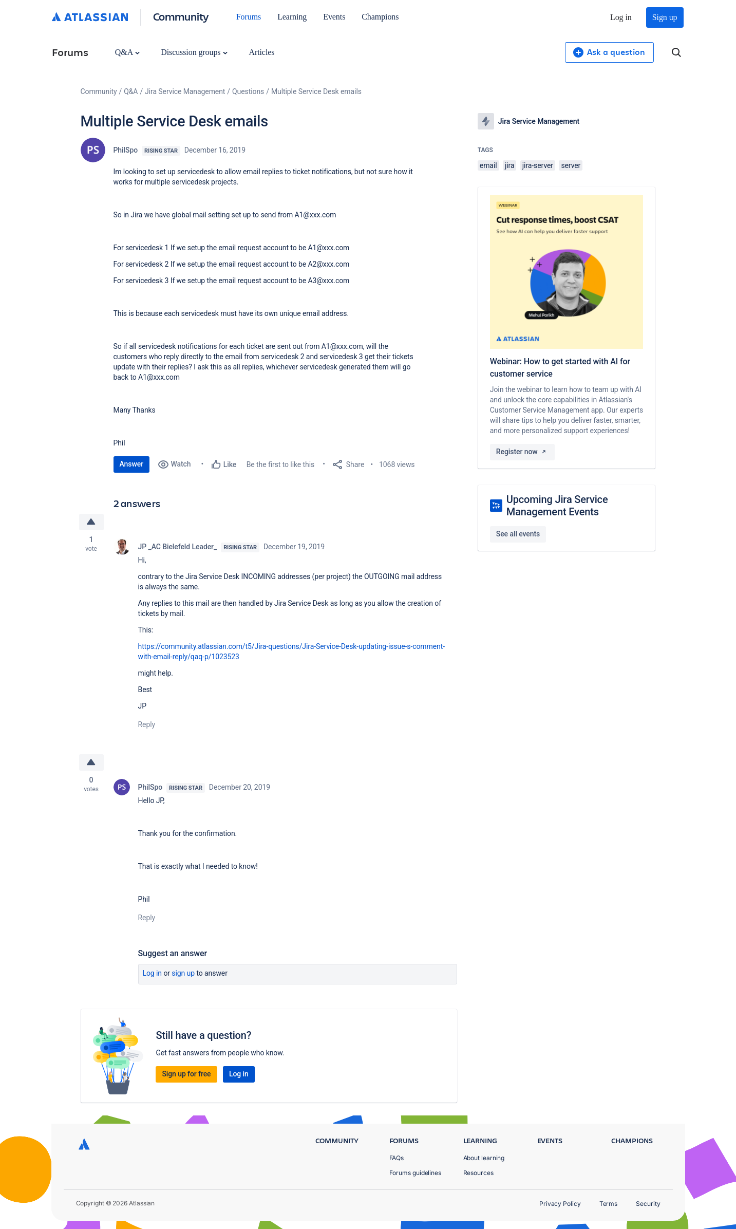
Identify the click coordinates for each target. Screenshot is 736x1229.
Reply (147, 724)
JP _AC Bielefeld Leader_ (177, 547)
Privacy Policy (560, 1203)
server (570, 165)
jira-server (537, 165)
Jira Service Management (185, 91)
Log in (621, 17)
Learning (292, 16)
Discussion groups (194, 52)
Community (181, 16)
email (488, 165)
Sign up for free (186, 1074)
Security (648, 1203)
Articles (261, 52)
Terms (608, 1203)
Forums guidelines (415, 1173)
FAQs (396, 1158)
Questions (248, 91)
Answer (132, 464)
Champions (380, 16)
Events (334, 16)
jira (510, 165)
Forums (248, 16)
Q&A (127, 52)
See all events (518, 534)
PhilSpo (126, 150)
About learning (484, 1158)
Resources (478, 1173)
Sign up (664, 17)
